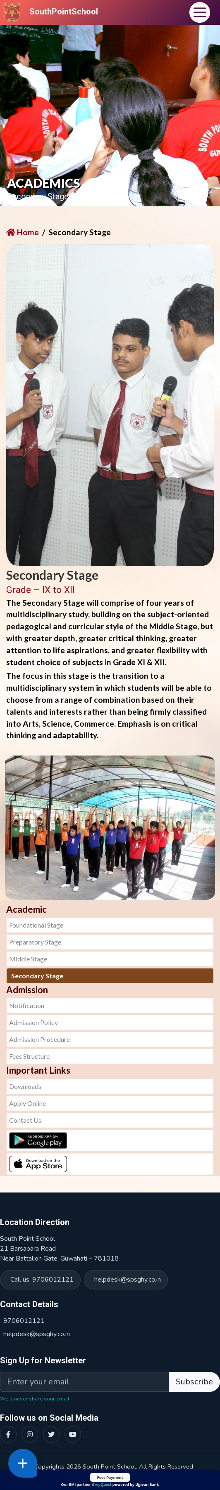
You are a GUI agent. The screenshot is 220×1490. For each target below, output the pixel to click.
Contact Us (25, 1120)
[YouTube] (73, 1434)
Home (22, 232)
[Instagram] (30, 1434)
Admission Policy (33, 1022)
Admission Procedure (39, 1039)
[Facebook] (8, 1434)
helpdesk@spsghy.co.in (127, 1279)
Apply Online (27, 1103)
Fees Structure (29, 1056)
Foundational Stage (36, 925)
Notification (26, 1005)
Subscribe (194, 1381)
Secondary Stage (37, 976)
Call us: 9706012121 (42, 1279)
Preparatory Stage (35, 942)
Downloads (25, 1086)
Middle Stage (28, 959)
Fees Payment (110, 1477)
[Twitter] (51, 1434)
